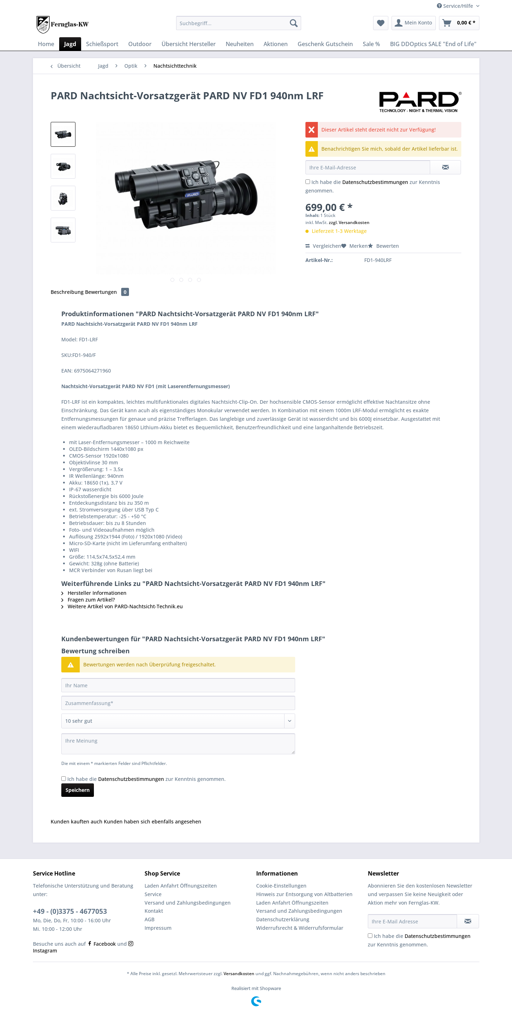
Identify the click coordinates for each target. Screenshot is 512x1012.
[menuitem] (238, 26)
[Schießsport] (102, 44)
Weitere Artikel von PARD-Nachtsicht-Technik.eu (122, 606)
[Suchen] (293, 23)
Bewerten (383, 245)
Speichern (78, 790)
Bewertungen (107, 292)
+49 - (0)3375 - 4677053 (70, 911)
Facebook (101, 943)
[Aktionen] (276, 44)
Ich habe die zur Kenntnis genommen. (146, 779)
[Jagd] (70, 44)
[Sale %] (371, 44)
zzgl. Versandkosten (349, 222)
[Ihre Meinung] (178, 743)
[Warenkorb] (459, 23)
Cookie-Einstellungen (281, 885)
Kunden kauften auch (76, 821)
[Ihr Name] (178, 685)
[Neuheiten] (240, 44)
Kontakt (154, 910)
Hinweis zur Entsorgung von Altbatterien (304, 894)
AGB (149, 919)
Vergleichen (323, 245)
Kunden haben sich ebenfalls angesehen (152, 821)
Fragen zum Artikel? (88, 599)
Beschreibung (67, 292)
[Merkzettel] (380, 23)
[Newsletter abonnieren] (468, 921)
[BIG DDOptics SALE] (433, 44)
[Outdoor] (140, 44)
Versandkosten (239, 974)
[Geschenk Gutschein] (325, 44)
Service (153, 894)
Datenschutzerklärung (282, 919)
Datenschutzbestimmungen (375, 182)
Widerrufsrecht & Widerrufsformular (299, 927)
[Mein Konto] (414, 23)
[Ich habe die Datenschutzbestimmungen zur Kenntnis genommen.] (307, 181)
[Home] (46, 44)
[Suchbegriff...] (238, 23)
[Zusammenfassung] (178, 703)
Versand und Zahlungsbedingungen (188, 902)
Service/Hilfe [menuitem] (455, 5)
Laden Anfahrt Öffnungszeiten (181, 885)
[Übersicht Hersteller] (189, 44)
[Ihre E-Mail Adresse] (412, 921)
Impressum (158, 927)
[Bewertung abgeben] (178, 721)
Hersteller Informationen (93, 592)
